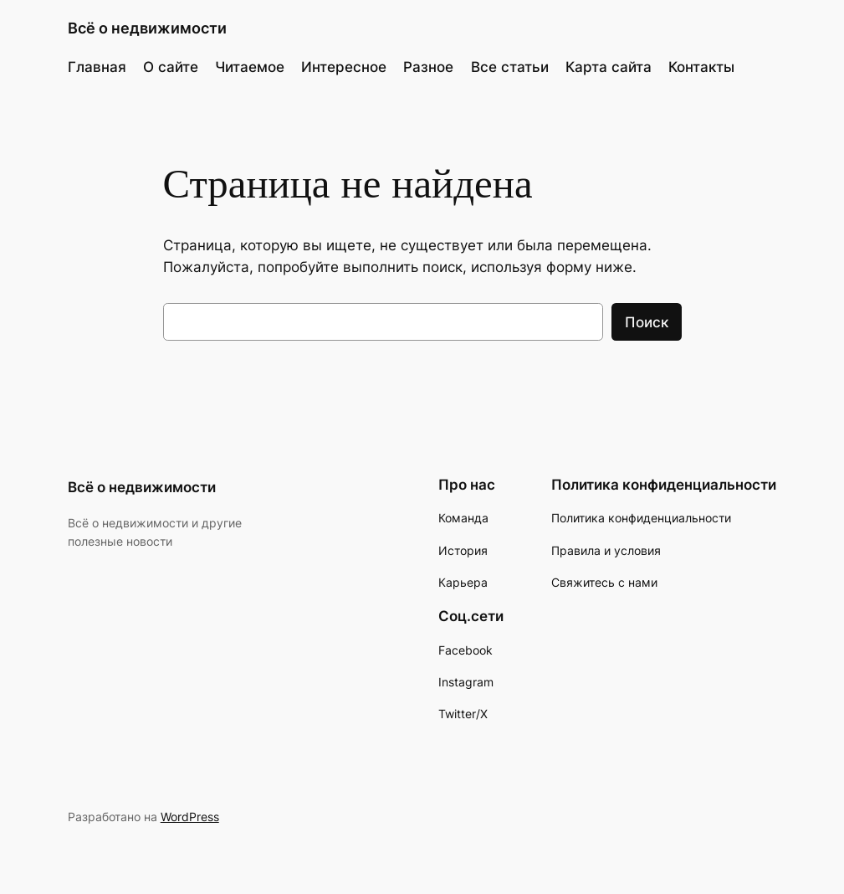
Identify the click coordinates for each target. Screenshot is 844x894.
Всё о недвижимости (147, 28)
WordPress (190, 816)
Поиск (646, 322)
